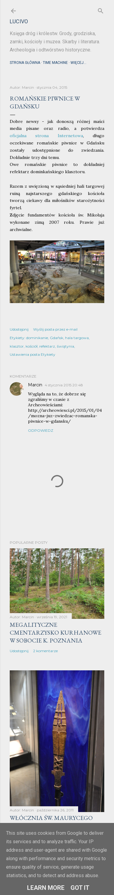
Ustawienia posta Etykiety (32, 354)
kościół (31, 346)
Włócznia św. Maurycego (51, 818)
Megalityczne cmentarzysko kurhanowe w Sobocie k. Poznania (55, 632)
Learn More (45, 887)
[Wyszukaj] (100, 9)
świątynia (65, 346)
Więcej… (78, 63)
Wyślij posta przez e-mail (55, 329)
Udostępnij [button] (19, 329)
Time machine (55, 63)
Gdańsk (56, 337)
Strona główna (25, 63)
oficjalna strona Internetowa (46, 135)
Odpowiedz (40, 430)
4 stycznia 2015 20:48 (64, 385)
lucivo (19, 21)
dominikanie (37, 337)
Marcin (35, 385)
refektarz (47, 346)
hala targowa (77, 337)
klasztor (17, 346)
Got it (80, 887)
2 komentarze (45, 651)
